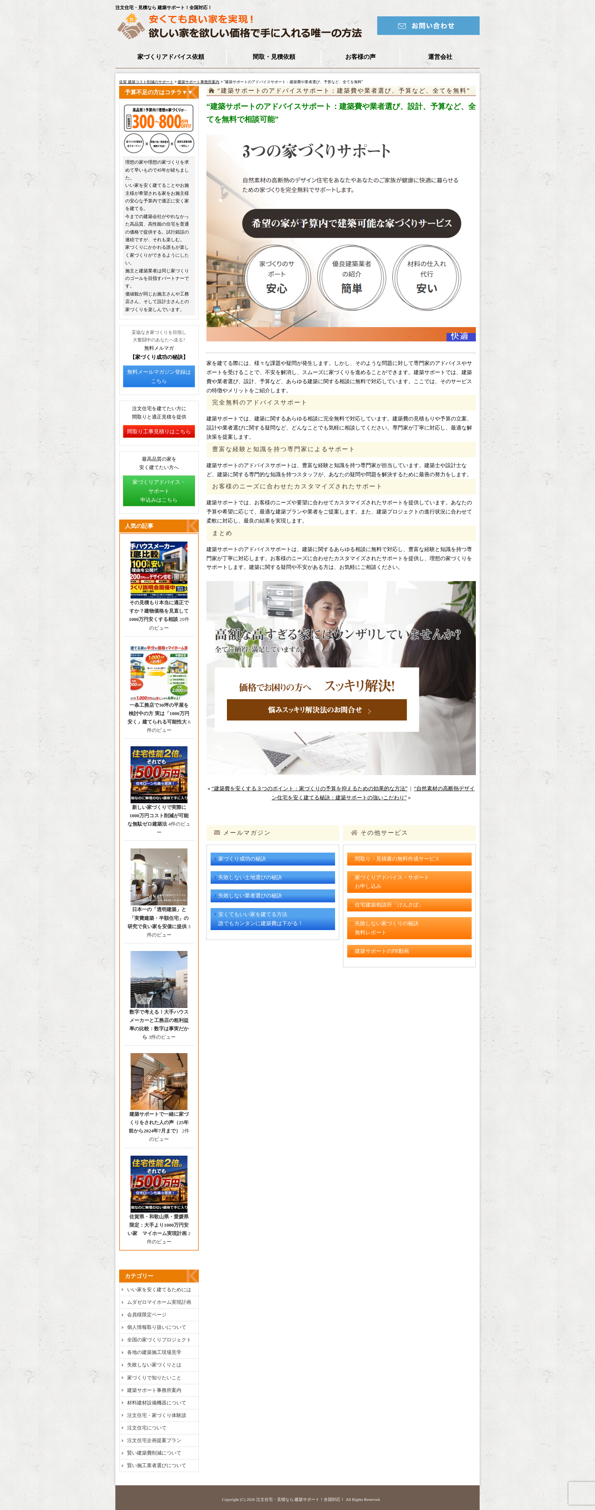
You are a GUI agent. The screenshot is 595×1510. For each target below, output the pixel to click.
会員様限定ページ (147, 1314)
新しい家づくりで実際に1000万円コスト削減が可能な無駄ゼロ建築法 (158, 815)
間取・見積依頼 (274, 57)
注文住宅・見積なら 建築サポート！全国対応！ (300, 1499)
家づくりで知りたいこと (154, 1377)
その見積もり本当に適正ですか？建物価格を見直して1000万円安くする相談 (159, 611)
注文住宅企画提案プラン (154, 1440)
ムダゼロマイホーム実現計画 (159, 1302)
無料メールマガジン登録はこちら (159, 376)
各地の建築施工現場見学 (154, 1352)
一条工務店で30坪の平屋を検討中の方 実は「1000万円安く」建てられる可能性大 (158, 713)
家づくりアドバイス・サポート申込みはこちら (159, 491)
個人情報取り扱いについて (156, 1327)
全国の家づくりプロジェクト (159, 1340)
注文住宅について (147, 1428)
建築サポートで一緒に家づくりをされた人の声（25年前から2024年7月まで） (159, 1122)
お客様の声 (360, 57)
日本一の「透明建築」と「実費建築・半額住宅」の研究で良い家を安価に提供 (158, 918)
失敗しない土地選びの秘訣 (250, 877)
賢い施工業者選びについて (156, 1465)
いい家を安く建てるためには (159, 1289)
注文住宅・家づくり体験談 (156, 1415)
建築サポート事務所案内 (198, 82)
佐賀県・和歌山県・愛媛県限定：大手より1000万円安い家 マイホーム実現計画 (158, 1225)
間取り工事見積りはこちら (159, 431)
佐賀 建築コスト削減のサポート (146, 82)
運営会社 (440, 57)
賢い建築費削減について (154, 1453)
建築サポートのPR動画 (382, 951)
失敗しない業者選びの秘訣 (250, 896)
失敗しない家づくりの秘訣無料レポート (387, 928)
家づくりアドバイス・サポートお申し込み (392, 882)
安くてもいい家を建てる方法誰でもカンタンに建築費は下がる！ (260, 918)
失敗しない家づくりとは (154, 1365)
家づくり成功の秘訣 (242, 859)
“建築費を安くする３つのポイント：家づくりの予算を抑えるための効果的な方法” (310, 788)
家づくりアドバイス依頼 (170, 57)
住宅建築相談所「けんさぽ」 (389, 905)
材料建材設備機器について (156, 1403)
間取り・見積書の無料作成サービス (397, 859)
